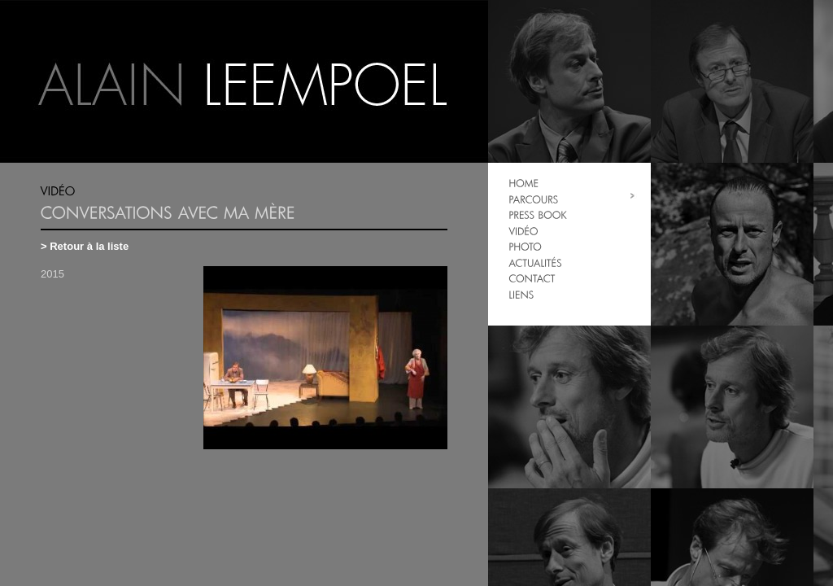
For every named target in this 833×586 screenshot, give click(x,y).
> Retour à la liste (85, 246)
